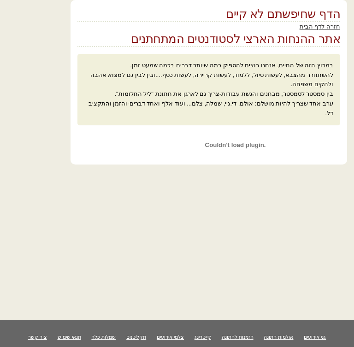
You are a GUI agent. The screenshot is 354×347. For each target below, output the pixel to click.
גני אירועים (315, 337)
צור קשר (37, 337)
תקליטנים (136, 337)
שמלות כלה (103, 337)
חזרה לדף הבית (320, 26)
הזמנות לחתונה (238, 337)
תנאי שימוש (69, 337)
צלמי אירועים (170, 337)
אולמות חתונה (278, 337)
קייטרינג (203, 337)
